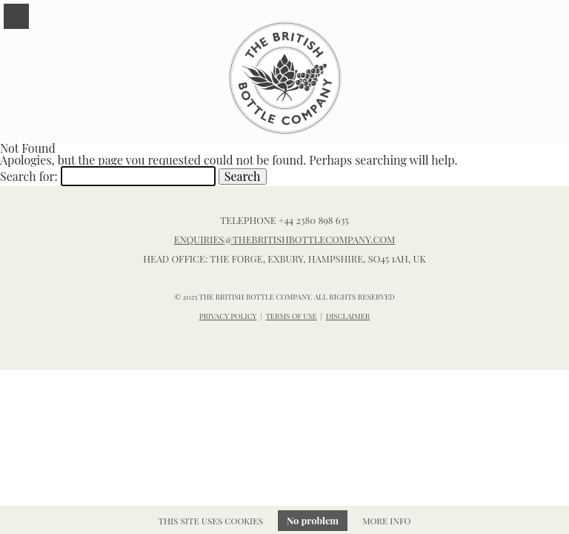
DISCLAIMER (348, 316)
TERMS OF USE (291, 316)
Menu (16, 16)
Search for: (29, 176)
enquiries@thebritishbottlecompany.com (285, 239)
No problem (313, 520)
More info (386, 521)
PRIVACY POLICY (228, 316)
